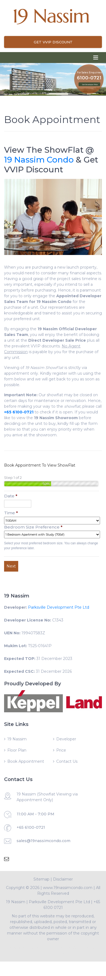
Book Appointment (25, 761)
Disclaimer (63, 879)
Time (11, 512)
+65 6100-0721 (31, 827)
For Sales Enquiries (89, 72)
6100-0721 (89, 78)
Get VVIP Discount (53, 42)
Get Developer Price (90, 84)
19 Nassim (17, 739)
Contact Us (66, 761)
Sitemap (41, 879)
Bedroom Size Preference (33, 527)
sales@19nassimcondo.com (43, 840)
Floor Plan (16, 750)
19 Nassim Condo (39, 160)
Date (10, 495)
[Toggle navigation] (95, 57)
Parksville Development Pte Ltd (58, 607)
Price (61, 750)
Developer (66, 739)
